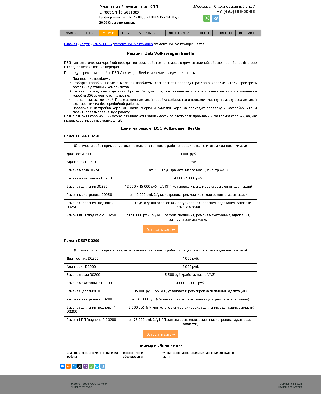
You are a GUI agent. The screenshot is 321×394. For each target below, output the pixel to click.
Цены (204, 33)
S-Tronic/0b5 (150, 33)
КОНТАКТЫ (248, 33)
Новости (224, 33)
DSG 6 (127, 33)
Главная (71, 33)
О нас (90, 33)
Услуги (109, 33)
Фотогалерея (180, 33)
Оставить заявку (160, 230)
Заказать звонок (238, 18)
